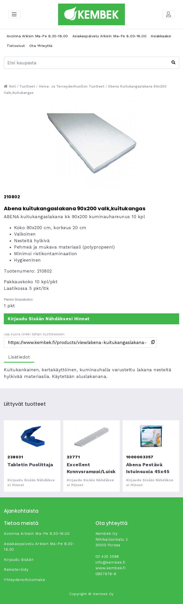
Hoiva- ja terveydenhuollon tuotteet (72, 86)
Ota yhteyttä (40, 46)
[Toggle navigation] (169, 14)
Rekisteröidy (16, 569)
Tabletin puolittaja (32, 435)
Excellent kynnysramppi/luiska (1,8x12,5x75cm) (91, 435)
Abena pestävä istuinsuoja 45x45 (151, 435)
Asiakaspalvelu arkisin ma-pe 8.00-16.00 (109, 36)
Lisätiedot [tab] (19, 357)
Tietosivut (16, 46)
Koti (10, 86)
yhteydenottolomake (24, 579)
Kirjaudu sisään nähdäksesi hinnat (49, 318)
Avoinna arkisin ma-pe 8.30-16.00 (37, 36)
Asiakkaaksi (161, 36)
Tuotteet (27, 86)
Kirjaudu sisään (19, 559)
